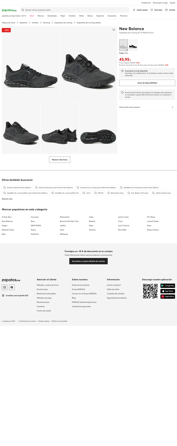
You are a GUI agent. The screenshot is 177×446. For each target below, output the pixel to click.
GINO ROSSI (36, 364)
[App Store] (167, 429)
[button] (30, 64)
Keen (149, 364)
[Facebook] (11, 425)
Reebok (92, 359)
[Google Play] (167, 424)
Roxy (33, 359)
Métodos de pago (44, 436)
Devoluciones (42, 428)
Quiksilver (35, 372)
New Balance (131, 28)
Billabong (64, 372)
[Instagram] (4, 425)
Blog (74, 436)
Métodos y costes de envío (47, 423)
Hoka (91, 355)
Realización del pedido (46, 432)
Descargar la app (160, 3)
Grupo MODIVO (78, 428)
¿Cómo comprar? (114, 423)
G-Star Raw (7, 355)
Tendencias (146, 3)
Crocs (120, 359)
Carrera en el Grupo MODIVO (84, 432)
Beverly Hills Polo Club (69, 359)
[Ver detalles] (172, 107)
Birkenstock (64, 355)
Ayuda (172, 3)
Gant (62, 368)
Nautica (92, 368)
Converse (35, 355)
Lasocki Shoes (153, 359)
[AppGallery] (167, 435)
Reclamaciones (43, 440)
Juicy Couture (123, 364)
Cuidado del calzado (115, 432)
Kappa (4, 364)
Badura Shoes (153, 368)
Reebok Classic (8, 368)
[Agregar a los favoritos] (113, 30)
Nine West (122, 368)
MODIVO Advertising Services (84, 440)
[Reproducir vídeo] (88, 64)
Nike (4, 372)
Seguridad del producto (117, 436)
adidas (63, 364)
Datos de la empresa (80, 423)
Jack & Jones (123, 355)
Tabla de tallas (113, 428)
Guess (33, 368)
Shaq (91, 364)
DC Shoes (151, 355)
